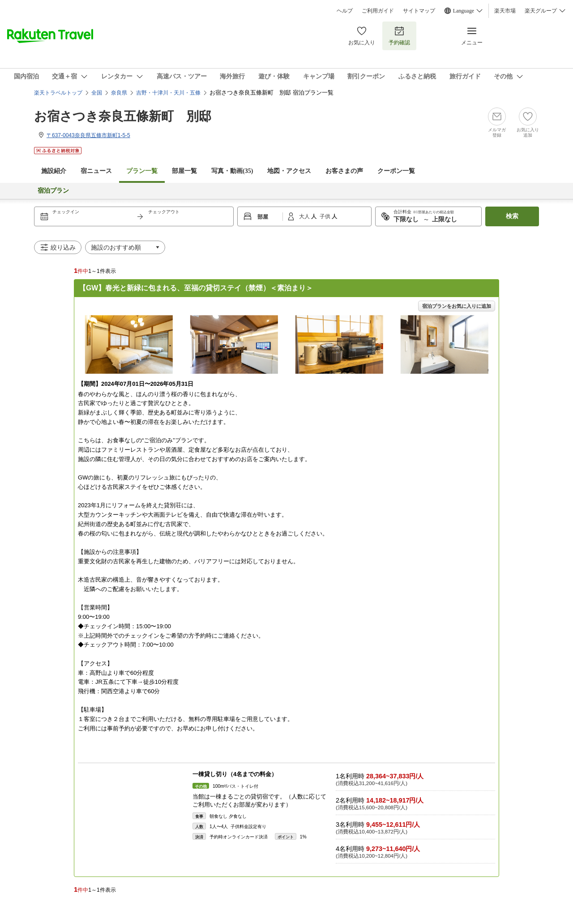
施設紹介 (53, 171)
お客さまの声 (344, 171)
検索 (512, 216)
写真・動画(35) (232, 171)
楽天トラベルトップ (58, 93)
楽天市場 (505, 11)
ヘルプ (345, 11)
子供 (326, 216)
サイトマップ (419, 11)
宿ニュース (96, 171)
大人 (305, 216)
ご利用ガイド (378, 11)
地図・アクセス (289, 171)
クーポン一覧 (396, 171)
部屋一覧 (184, 171)
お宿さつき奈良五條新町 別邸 (122, 116)
